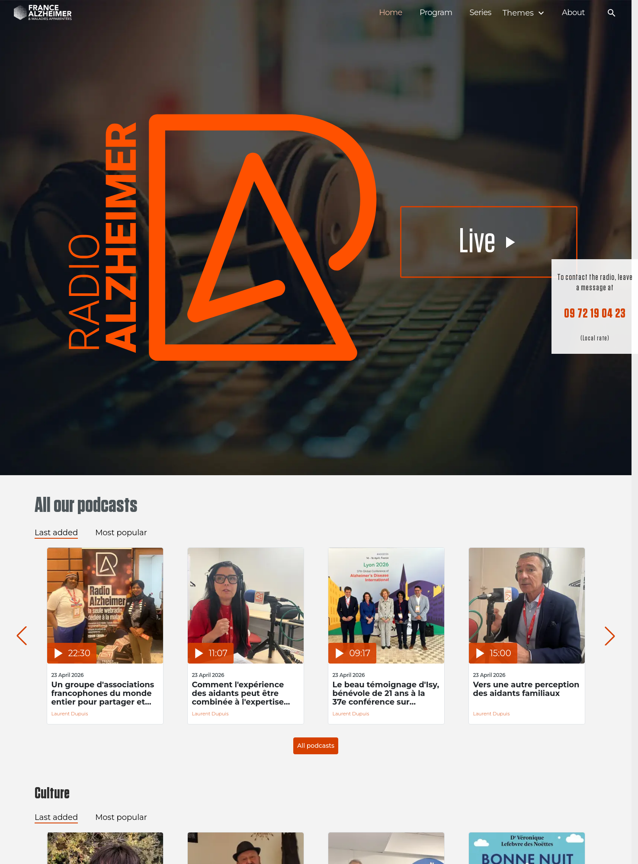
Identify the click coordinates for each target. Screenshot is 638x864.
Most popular (121, 532)
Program (436, 12)
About (573, 12)
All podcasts (315, 746)
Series (480, 12)
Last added (56, 532)
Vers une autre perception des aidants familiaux (526, 689)
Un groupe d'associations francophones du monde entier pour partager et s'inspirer (102, 693)
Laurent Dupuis (69, 714)
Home (390, 12)
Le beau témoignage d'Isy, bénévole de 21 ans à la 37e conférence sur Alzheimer (386, 693)
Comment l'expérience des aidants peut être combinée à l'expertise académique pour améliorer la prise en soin (243, 693)
